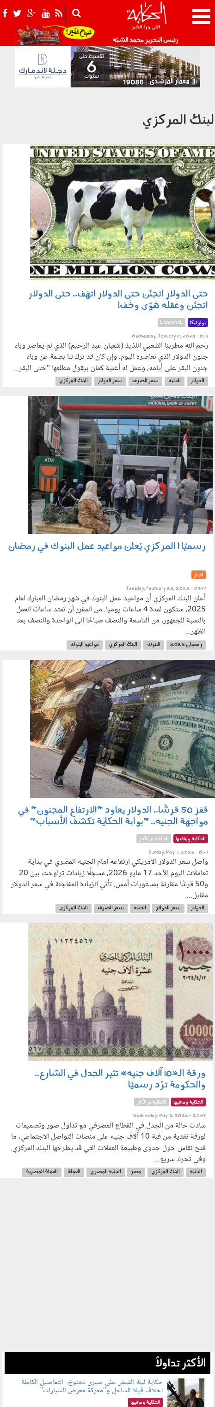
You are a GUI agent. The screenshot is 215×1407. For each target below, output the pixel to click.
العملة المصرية (42, 1172)
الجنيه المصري (105, 1172)
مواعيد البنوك (84, 645)
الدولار (197, 381)
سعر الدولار (110, 381)
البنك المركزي (73, 381)
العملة (74, 1172)
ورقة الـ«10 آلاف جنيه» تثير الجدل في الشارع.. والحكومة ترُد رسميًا (120, 1079)
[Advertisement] (107, 1269)
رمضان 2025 (186, 645)
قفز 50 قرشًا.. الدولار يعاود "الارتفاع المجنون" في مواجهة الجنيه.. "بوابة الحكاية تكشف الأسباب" (113, 816)
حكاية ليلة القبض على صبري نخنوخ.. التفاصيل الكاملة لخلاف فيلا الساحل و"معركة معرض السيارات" (92, 1386)
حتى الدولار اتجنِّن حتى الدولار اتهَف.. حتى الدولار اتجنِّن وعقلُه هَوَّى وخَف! (118, 300)
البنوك (153, 645)
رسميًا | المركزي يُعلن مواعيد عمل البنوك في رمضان (107, 546)
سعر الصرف (145, 381)
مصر (136, 1172)
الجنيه (174, 381)
